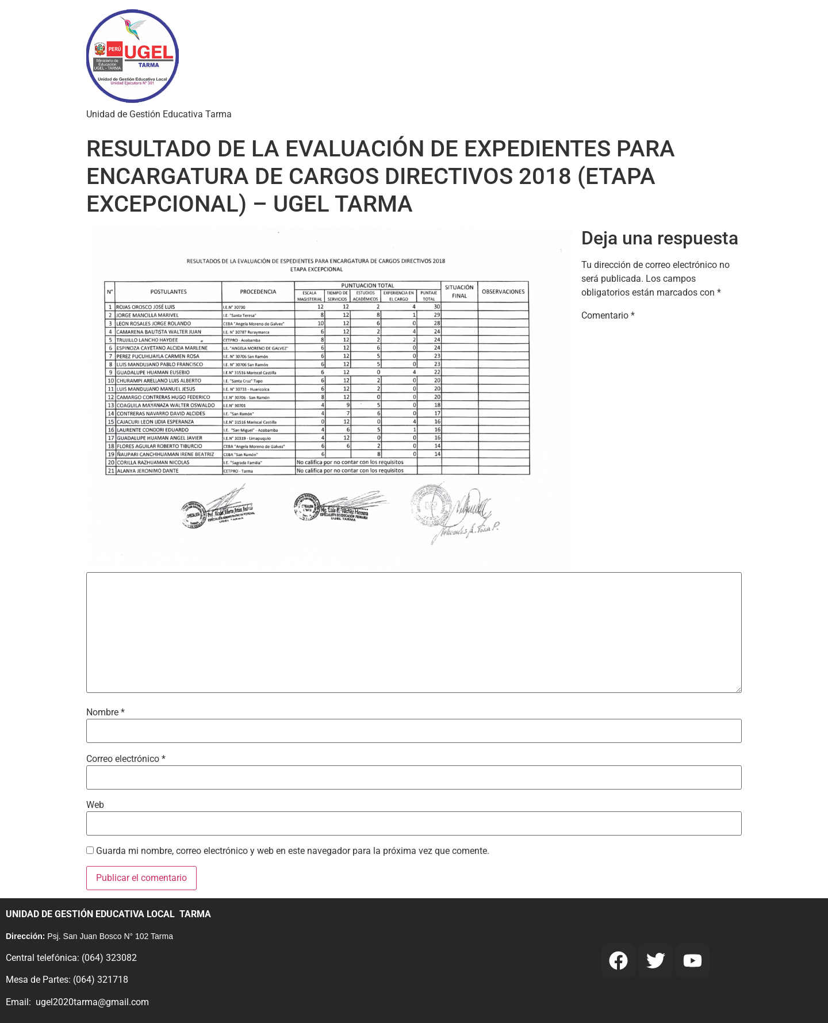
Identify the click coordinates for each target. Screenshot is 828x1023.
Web (95, 805)
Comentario (608, 315)
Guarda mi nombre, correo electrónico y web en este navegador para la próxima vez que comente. (292, 851)
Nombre (105, 712)
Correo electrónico (126, 759)
